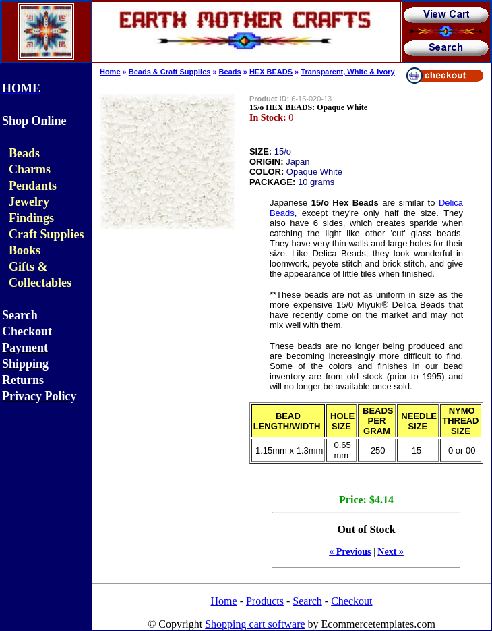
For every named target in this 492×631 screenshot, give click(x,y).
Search (307, 601)
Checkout (351, 601)
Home (110, 71)
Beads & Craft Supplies (170, 71)
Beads (230, 71)
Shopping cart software (255, 624)
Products (265, 601)
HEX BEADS (271, 71)
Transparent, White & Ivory (347, 71)
